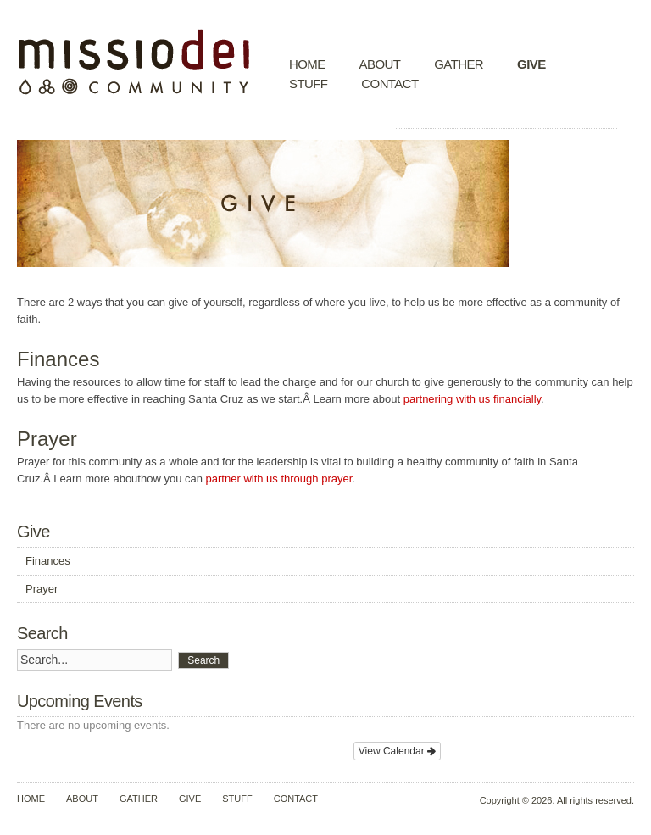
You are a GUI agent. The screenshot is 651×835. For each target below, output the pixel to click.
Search (203, 660)
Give (531, 64)
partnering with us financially (472, 398)
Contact (389, 83)
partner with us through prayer (279, 478)
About (380, 64)
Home (307, 64)
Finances (47, 560)
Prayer (41, 588)
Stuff (308, 83)
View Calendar (397, 751)
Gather (458, 64)
